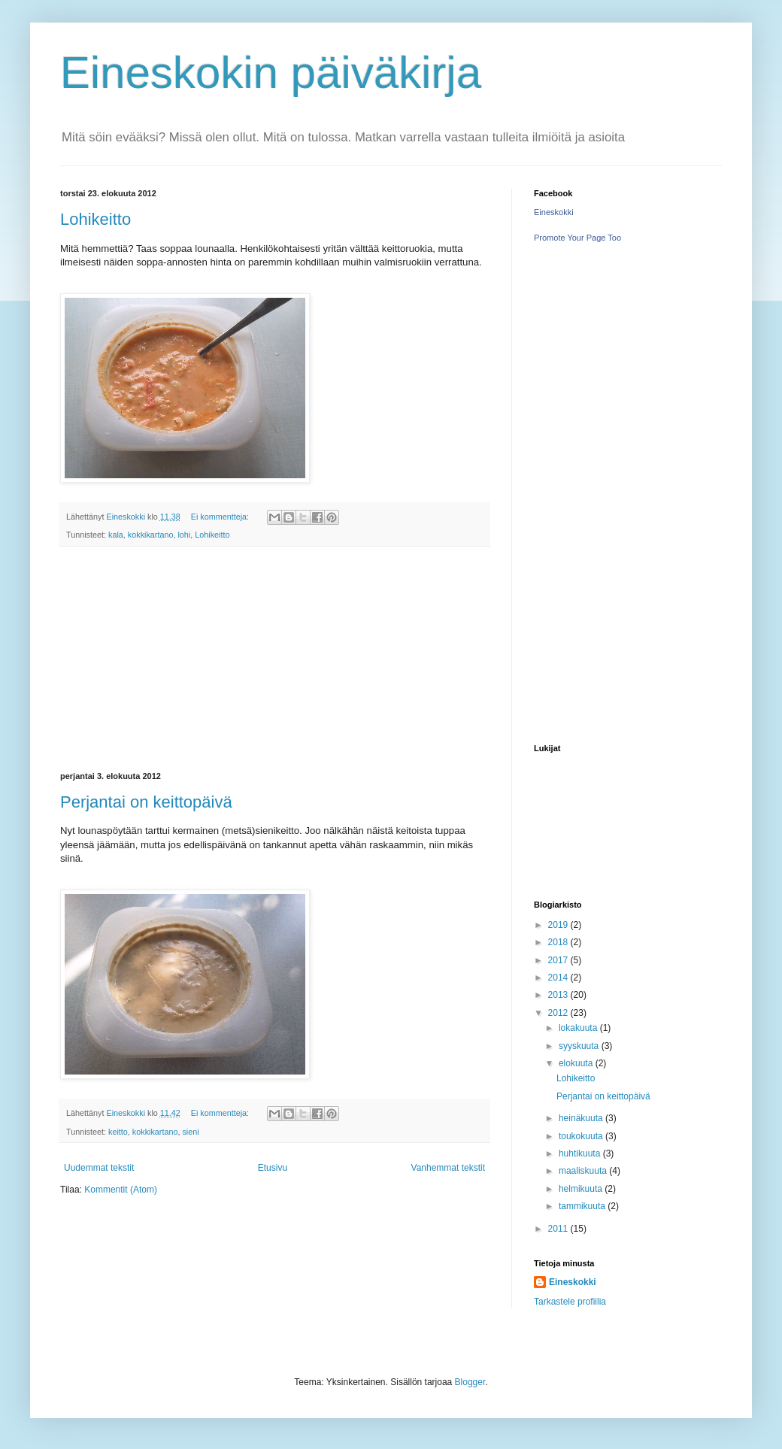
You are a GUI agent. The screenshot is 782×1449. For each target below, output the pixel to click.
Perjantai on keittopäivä (146, 802)
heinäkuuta (582, 1118)
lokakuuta (579, 1028)
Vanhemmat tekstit (448, 1168)
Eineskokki (554, 212)
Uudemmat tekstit (99, 1168)
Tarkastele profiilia (570, 1301)
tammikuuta (583, 1206)
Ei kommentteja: (221, 516)
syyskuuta (580, 1046)
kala (115, 534)
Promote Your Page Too (577, 237)
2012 (559, 1013)
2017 (559, 960)
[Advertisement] (274, 659)
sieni (190, 1131)
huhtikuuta (581, 1153)
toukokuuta (582, 1136)
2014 (559, 977)
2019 (559, 925)
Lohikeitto (95, 219)
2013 (559, 995)
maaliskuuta (584, 1171)
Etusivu (272, 1168)
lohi (183, 534)
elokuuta (577, 1063)
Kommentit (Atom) (120, 1189)
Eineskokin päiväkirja (270, 72)
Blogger (470, 1382)
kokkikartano (151, 534)
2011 (559, 1228)
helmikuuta (582, 1189)
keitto (118, 1131)
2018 (559, 942)
